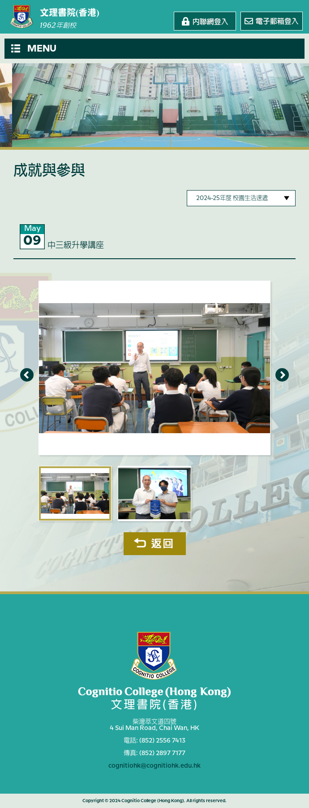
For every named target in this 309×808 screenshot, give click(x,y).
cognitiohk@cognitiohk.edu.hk (154, 766)
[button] (154, 49)
